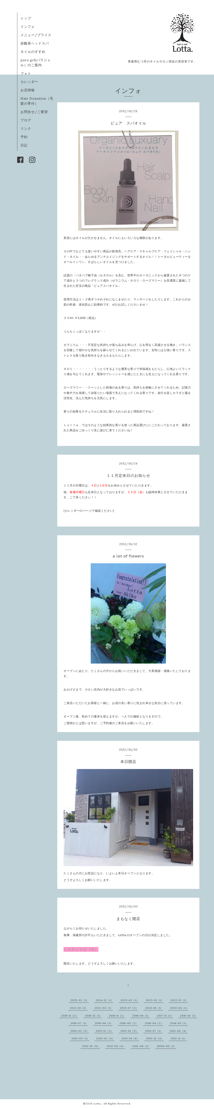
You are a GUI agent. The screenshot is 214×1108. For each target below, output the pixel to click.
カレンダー (29, 82)
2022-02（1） (103, 1007)
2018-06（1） (141, 1015)
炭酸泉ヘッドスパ (34, 43)
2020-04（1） (179, 1007)
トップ (25, 18)
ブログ (25, 120)
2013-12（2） (104, 1030)
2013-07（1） (154, 1030)
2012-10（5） (91, 1046)
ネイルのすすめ (32, 51)
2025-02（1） (79, 1000)
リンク (25, 128)
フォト (25, 73)
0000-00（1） (166, 1046)
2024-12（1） (104, 1000)
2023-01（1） (154, 1000)
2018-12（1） (93, 1015)
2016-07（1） (79, 1023)
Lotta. (97, 1103)
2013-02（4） (105, 1038)
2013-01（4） (130, 1038)
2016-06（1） (104, 1023)
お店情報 (27, 90)
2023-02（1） (129, 1000)
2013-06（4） (178, 1030)
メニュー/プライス (35, 35)
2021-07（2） (129, 1007)
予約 (24, 137)
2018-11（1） (117, 1015)
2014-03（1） (179, 1023)
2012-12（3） (155, 1038)
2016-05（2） (129, 1023)
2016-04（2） (154, 1023)
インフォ (27, 26)
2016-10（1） (188, 1015)
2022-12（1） (179, 1000)
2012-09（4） (116, 1046)
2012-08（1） (141, 1046)
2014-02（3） (79, 1030)
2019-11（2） (69, 1015)
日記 (24, 145)
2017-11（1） (165, 1015)
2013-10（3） (129, 1030)
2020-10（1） (154, 1007)
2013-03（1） (80, 1038)
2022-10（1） (79, 1007)
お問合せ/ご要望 (34, 112)
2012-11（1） (179, 1038)
